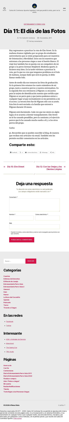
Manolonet (10, 346)
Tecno (5, 308)
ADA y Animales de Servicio (16, 342)
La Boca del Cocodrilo (11, 300)
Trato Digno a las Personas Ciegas (16, 394)
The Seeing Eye (11, 350)
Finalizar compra (9, 381)
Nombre (12, 217)
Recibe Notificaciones (11, 389)
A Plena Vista (14, 408)
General (6, 292)
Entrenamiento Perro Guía (34, 27)
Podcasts (7, 305)
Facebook (9, 324)
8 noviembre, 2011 (46, 40)
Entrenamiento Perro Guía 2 (13, 289)
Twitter (8, 328)
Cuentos (6, 279)
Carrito (6, 371)
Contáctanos (8, 373)
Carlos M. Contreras (28, 40)
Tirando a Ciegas (10, 310)
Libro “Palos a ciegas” (11, 384)
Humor (6, 297)
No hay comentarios (35, 44)
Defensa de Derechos (11, 281)
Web (10, 226)
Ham (5, 295)
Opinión (6, 302)
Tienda (6, 392)
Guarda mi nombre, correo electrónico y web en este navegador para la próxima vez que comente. (35, 235)
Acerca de (7, 368)
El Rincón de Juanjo (10, 284)
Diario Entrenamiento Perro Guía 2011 (17, 376)
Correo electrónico (41, 217)
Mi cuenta (7, 386)
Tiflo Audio (10, 354)
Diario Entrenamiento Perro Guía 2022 (17, 379)
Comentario (13, 200)
